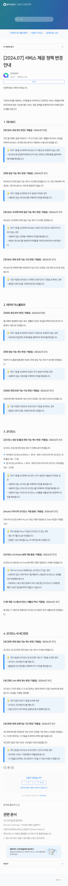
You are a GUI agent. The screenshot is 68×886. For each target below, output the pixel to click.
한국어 (58, 880)
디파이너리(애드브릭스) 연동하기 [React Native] (23, 829)
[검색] (34, 19)
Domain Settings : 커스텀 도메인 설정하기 (21, 825)
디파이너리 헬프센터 (18, 33)
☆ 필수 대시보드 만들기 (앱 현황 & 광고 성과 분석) (24, 838)
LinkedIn (12, 767)
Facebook (5, 767)
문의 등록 (43, 795)
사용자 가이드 (37, 33)
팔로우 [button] (34, 82)
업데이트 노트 (52, 33)
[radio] (27, 783)
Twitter (8, 767)
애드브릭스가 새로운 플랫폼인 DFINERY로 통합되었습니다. (27, 834)
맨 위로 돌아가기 (11, 805)
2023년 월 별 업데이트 (12, 820)
